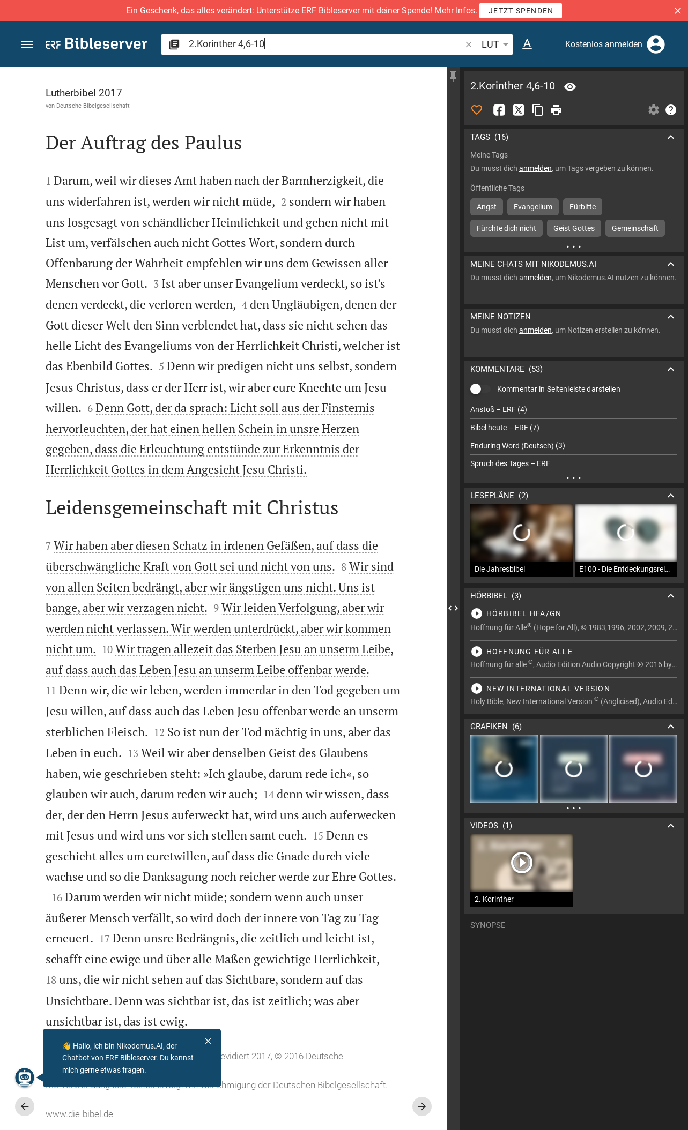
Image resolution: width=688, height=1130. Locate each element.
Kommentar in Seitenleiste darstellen (558, 389)
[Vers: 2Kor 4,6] (570, 86)
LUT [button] (497, 44)
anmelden (535, 168)
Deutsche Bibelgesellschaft (93, 105)
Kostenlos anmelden (603, 44)
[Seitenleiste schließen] (453, 608)
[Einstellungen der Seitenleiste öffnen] (653, 109)
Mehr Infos (454, 10)
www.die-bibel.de (79, 1114)
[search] (326, 43)
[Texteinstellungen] (527, 44)
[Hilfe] (670, 109)
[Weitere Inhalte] (574, 246)
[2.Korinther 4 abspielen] (574, 613)
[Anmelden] (656, 44)
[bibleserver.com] (96, 45)
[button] (677, 10)
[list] (574, 437)
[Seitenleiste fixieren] (453, 76)
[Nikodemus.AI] (24, 1077)
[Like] (476, 109)
